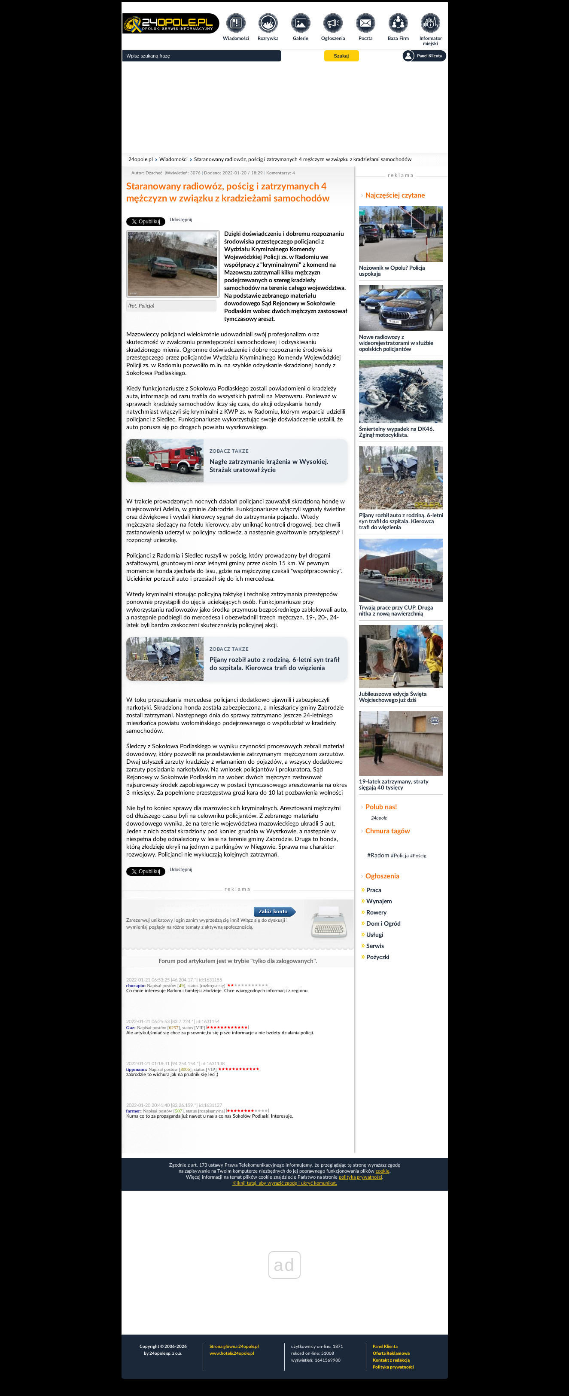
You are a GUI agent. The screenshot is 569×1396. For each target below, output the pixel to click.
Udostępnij (181, 219)
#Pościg (418, 855)
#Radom (378, 856)
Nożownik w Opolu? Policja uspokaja (392, 271)
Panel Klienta (385, 1346)
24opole (379, 818)
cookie (382, 1171)
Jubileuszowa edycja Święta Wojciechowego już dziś (393, 697)
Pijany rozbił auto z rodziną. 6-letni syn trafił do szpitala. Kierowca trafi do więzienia (401, 521)
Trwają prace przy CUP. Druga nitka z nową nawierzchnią (396, 611)
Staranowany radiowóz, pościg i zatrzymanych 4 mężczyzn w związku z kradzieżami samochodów (302, 159)
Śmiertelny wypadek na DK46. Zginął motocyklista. (396, 432)
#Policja (400, 855)
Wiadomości (173, 159)
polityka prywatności (360, 1177)
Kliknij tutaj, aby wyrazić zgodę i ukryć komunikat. (284, 1183)
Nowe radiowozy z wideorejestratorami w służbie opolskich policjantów (396, 343)
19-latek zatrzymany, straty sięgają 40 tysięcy (394, 785)
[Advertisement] (285, 107)
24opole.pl (140, 159)
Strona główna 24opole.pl (234, 1346)
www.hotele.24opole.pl (232, 1353)
